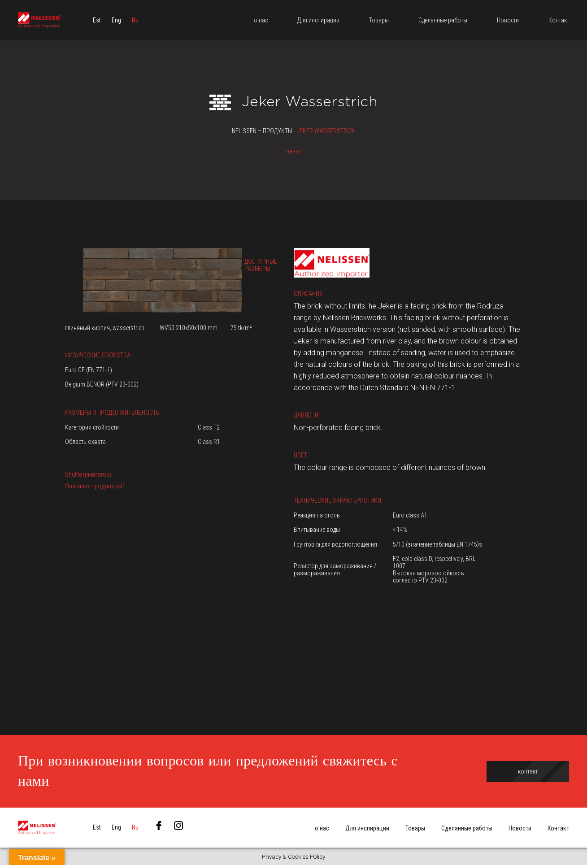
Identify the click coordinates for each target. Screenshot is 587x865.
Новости (520, 828)
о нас (322, 828)
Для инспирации (367, 828)
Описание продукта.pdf (94, 486)
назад (293, 151)
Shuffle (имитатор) (88, 474)
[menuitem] (97, 20)
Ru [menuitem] (135, 20)
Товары (415, 828)
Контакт (558, 828)
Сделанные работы (466, 828)
